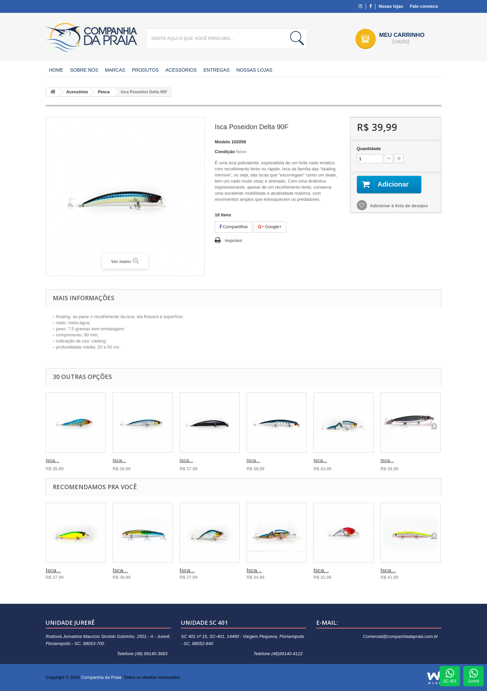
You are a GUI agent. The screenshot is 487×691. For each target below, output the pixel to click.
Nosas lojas (391, 6)
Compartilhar (233, 226)
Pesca (104, 92)
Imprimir (233, 240)
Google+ (270, 226)
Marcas (115, 70)
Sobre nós (84, 70)
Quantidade (369, 148)
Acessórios (181, 70)
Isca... (52, 460)
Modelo (222, 141)
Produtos (145, 70)
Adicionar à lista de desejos (398, 205)
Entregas (217, 70)
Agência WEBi (434, 677)
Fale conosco (424, 6)
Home (56, 70)
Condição (225, 151)
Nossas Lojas (254, 70)
